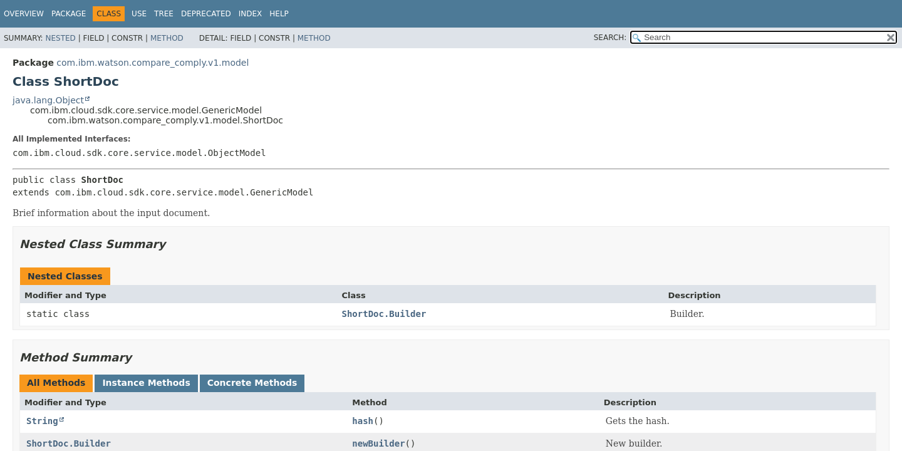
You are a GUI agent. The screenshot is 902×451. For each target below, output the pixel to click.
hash (362, 421)
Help (279, 13)
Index (250, 13)
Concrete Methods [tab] (252, 383)
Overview (24, 13)
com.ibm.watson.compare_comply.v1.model (152, 63)
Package (68, 13)
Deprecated (206, 13)
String (42, 421)
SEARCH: (610, 37)
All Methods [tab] (56, 383)
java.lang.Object (48, 100)
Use (139, 13)
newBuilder (378, 443)
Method (167, 38)
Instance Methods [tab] (146, 383)
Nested (60, 38)
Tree (164, 13)
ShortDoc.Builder (383, 314)
